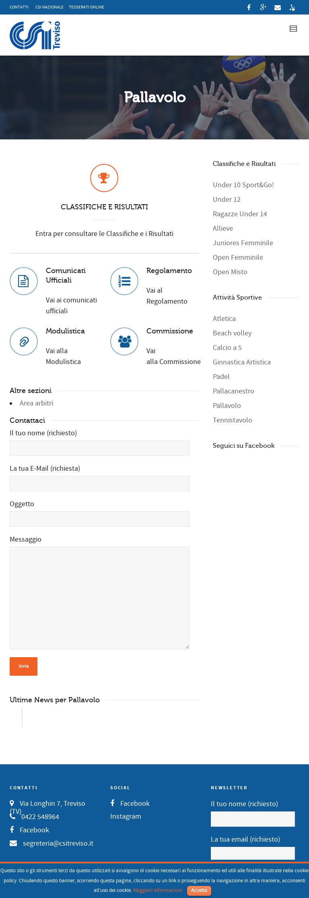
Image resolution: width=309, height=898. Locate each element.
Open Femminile (238, 257)
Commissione (169, 331)
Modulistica (65, 331)
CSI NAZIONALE (49, 7)
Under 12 (227, 199)
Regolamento (169, 271)
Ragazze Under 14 (240, 214)
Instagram (125, 816)
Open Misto (230, 272)
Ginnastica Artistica (242, 362)
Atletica (224, 318)
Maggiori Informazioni (157, 890)
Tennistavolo (232, 420)
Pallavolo (227, 405)
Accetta (199, 890)
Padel (221, 376)
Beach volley (232, 333)
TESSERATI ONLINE (86, 7)
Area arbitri (36, 403)
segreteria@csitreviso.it (58, 843)
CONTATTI (19, 7)
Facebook (34, 830)
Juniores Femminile (243, 243)
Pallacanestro (233, 391)
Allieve (223, 228)
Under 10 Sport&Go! (243, 185)
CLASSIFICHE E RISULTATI (104, 207)
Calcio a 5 (227, 347)
